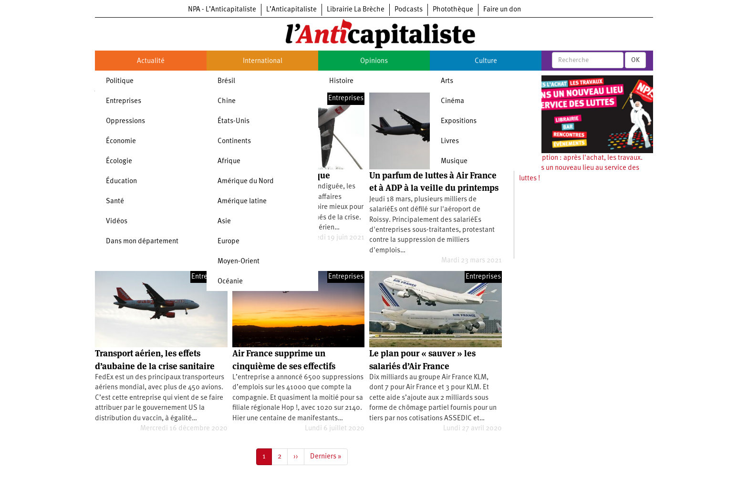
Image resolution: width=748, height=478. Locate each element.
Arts (447, 81)
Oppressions (125, 121)
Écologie (119, 161)
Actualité (151, 61)
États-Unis (233, 121)
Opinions (374, 61)
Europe (228, 241)
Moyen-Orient (239, 261)
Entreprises (123, 101)
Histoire (341, 81)
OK (635, 60)
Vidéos (116, 221)
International (262, 61)
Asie (224, 221)
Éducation (121, 181)
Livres (450, 141)
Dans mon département (142, 241)
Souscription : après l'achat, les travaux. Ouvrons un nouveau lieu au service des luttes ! (581, 168)
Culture (486, 61)
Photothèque (453, 9)
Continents (234, 141)
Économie (121, 141)
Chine (227, 101)
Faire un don (502, 9)
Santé (115, 201)
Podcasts (409, 9)
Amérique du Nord (246, 181)
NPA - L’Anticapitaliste (222, 9)
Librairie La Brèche (355, 9)
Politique (120, 81)
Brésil (226, 81)
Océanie (230, 281)
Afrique (229, 161)
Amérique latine (242, 201)
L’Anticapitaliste (291, 9)
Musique (454, 161)
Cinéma (452, 101)
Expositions (459, 121)
